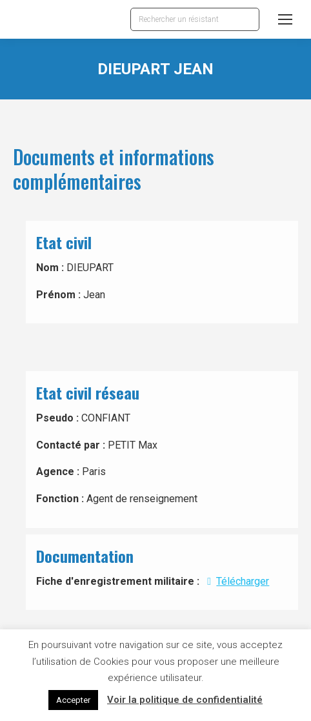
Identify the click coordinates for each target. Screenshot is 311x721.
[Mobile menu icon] (285, 19)
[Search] (194, 19)
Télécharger (235, 581)
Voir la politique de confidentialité (185, 700)
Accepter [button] (73, 700)
